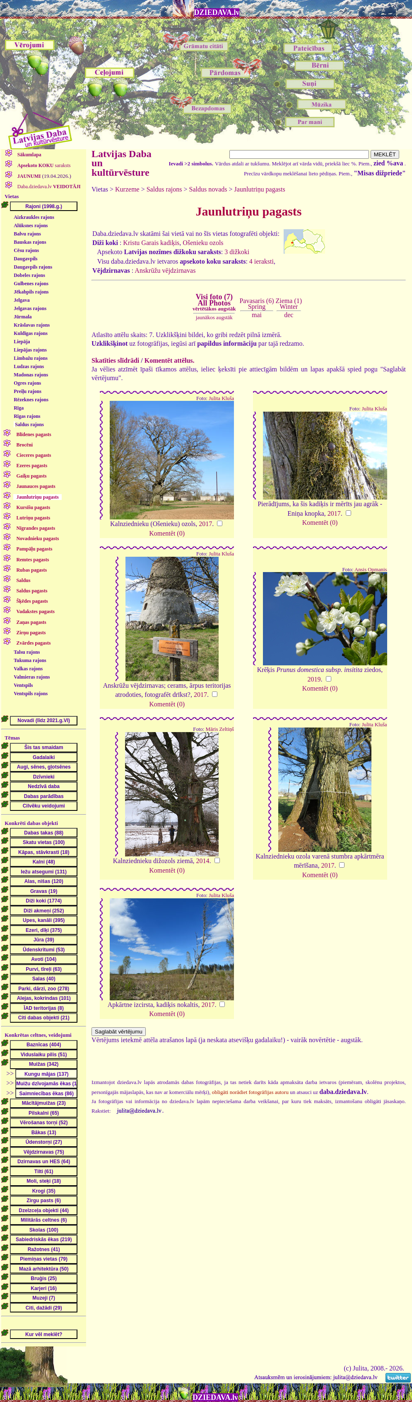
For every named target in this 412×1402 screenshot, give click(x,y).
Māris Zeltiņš (220, 729)
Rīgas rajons (27, 416)
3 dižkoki (236, 251)
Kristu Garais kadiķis (151, 242)
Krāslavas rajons (32, 325)
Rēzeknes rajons (31, 400)
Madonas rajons (31, 375)
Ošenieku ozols (203, 242)
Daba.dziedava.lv (48, 186)
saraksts (43, 165)
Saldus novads (208, 189)
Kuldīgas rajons (31, 333)
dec (288, 314)
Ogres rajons (27, 383)
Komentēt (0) (167, 533)
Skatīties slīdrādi (115, 360)
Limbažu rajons (31, 358)
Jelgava (22, 300)
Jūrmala (22, 317)
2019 (314, 679)
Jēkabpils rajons (31, 292)
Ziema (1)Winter (289, 303)
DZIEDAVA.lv (217, 12)
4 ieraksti (261, 261)
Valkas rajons (28, 669)
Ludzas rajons (29, 366)
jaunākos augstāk (214, 317)
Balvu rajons (27, 234)
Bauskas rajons (30, 242)
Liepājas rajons (30, 350)
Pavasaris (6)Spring (256, 303)
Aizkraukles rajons (34, 217)
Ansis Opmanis (370, 569)
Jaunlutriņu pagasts (259, 189)
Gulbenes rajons (31, 283)
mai (257, 314)
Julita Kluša (221, 398)
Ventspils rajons (31, 693)
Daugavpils (25, 259)
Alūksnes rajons (31, 225)
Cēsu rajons (26, 250)
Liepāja (22, 341)
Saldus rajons (29, 424)
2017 (205, 523)
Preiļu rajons (27, 391)
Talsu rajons (27, 652)
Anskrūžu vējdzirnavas (165, 270)
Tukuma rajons (30, 660)
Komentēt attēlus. (170, 360)
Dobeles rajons (29, 275)
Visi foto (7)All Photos (214, 302)
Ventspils (23, 685)
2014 (203, 860)
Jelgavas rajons (30, 308)
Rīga (19, 408)
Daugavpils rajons (33, 267)
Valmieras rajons (32, 677)
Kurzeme (127, 189)
